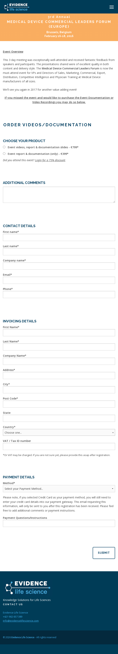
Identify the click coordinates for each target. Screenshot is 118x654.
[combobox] (59, 432)
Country (8, 427)
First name (10, 232)
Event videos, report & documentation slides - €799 (42, 147)
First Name (10, 327)
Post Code (9, 398)
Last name (10, 246)
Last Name (10, 341)
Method (8, 483)
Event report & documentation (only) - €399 (37, 154)
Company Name (14, 355)
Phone (7, 289)
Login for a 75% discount (50, 160)
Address (8, 370)
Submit (104, 552)
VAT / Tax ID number (17, 441)
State (6, 413)
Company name (13, 260)
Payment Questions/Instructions (25, 518)
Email (6, 274)
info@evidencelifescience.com (21, 620)
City (5, 384)
